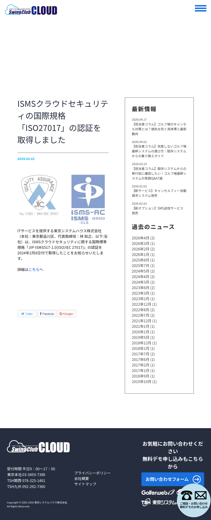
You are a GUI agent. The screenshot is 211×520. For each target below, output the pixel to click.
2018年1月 (140, 348)
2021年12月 (141, 320)
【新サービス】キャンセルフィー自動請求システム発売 (159, 193)
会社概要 (81, 478)
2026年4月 (140, 238)
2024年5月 (140, 271)
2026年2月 (140, 249)
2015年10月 (141, 381)
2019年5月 (140, 337)
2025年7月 (140, 265)
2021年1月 (140, 326)
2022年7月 (140, 315)
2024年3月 (140, 282)
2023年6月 (140, 287)
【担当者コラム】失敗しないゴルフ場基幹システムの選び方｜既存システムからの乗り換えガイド (159, 151)
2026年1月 (140, 254)
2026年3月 (140, 243)
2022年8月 (140, 309)
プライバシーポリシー (92, 473)
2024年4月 (140, 276)
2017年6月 (140, 359)
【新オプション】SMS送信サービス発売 (157, 210)
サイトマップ (85, 484)
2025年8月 (140, 260)
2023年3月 (140, 293)
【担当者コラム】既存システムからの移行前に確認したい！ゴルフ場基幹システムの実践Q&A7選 (159, 173)
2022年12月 (141, 304)
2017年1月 (140, 370)
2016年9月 (140, 376)
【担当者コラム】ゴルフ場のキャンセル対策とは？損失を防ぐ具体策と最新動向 (159, 129)
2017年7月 (140, 354)
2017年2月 (140, 365)
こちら (34, 269)
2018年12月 (141, 343)
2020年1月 (140, 331)
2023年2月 (140, 298)
